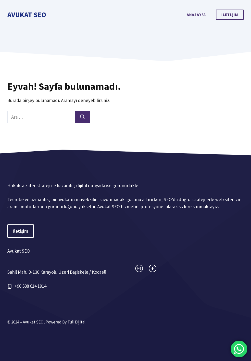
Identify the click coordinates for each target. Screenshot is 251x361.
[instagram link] (139, 268)
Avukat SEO (26, 14)
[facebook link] (152, 268)
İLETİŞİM (229, 14)
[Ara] (82, 117)
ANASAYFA (196, 14)
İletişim (20, 231)
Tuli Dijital (76, 322)
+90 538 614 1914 (30, 286)
